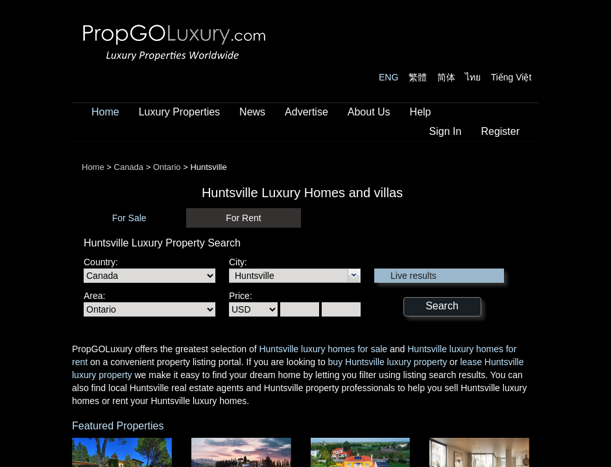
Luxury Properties (179, 111)
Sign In (445, 131)
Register (500, 131)
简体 (446, 77)
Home (105, 111)
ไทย (473, 77)
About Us (369, 111)
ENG (388, 77)
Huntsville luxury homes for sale (323, 349)
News (252, 111)
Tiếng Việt (511, 77)
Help (420, 111)
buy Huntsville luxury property (388, 362)
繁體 (418, 77)
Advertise (306, 111)
